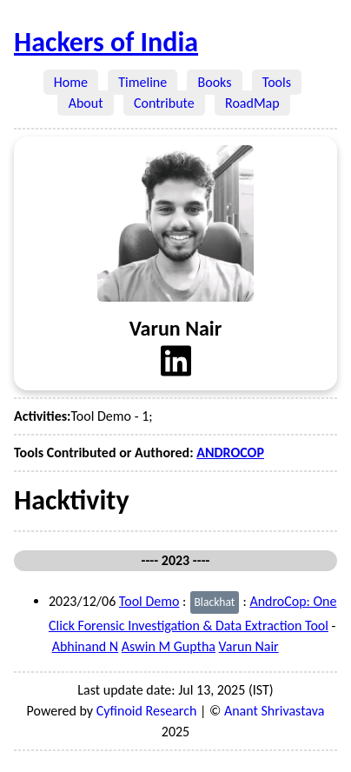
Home (71, 82)
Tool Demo (149, 601)
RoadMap (252, 103)
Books (214, 82)
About (85, 103)
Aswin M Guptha (168, 646)
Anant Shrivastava (274, 710)
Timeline (142, 82)
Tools (277, 82)
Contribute (164, 103)
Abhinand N (85, 646)
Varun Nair (249, 646)
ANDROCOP (230, 452)
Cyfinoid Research (146, 710)
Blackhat (214, 602)
